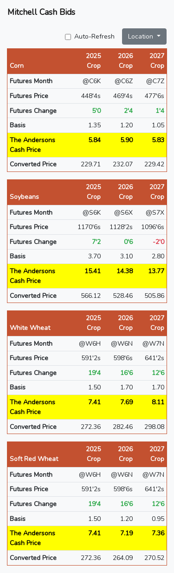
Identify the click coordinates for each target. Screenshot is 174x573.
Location (141, 36)
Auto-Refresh (94, 36)
